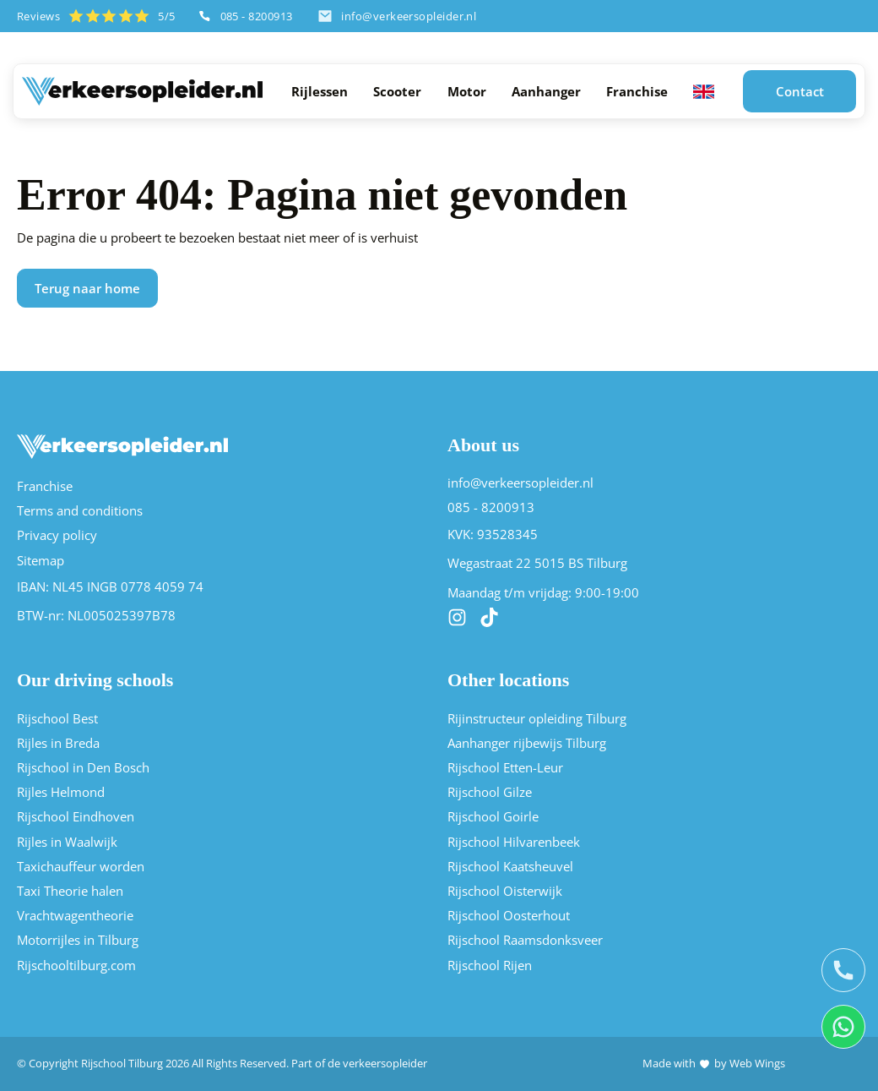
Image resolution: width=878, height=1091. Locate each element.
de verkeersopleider (377, 1064)
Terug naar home (87, 288)
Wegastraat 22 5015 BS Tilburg (537, 564)
